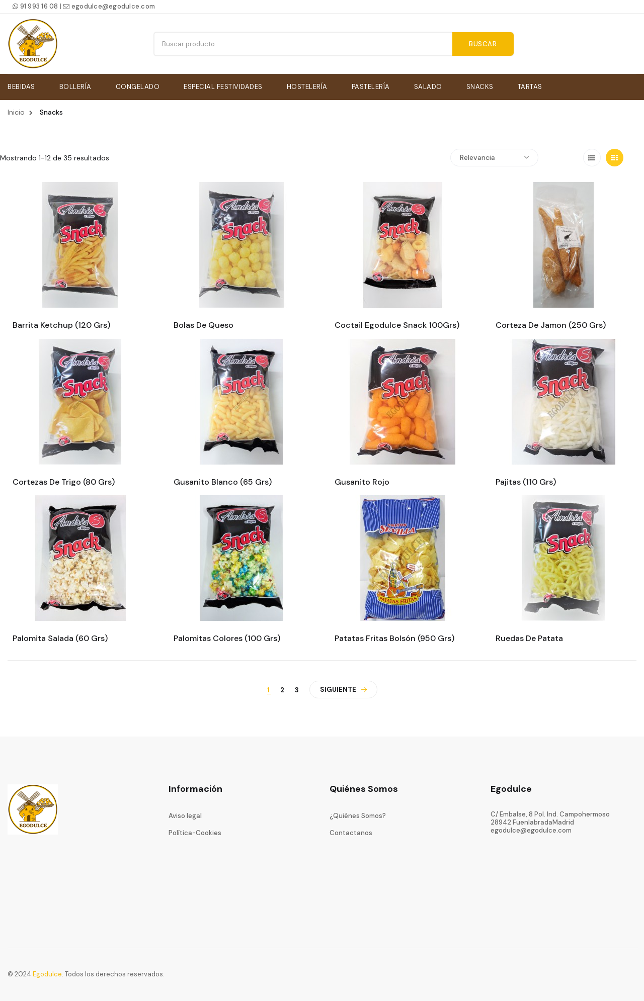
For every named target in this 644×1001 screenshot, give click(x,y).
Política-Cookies (195, 831)
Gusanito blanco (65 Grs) (223, 480)
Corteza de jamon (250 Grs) (551, 323)
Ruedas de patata (529, 637)
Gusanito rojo (362, 480)
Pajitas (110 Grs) (526, 480)
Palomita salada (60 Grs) (60, 637)
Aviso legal (185, 813)
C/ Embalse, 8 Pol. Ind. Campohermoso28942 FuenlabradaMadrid (550, 816)
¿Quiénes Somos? (358, 813)
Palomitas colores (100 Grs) (227, 637)
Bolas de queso (203, 323)
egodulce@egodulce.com (109, 6)
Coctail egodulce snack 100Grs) (397, 323)
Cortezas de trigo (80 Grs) (64, 480)
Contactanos (351, 831)
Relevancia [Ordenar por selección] (494, 155)
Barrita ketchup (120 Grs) (61, 323)
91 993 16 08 (35, 6)
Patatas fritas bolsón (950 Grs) (394, 637)
